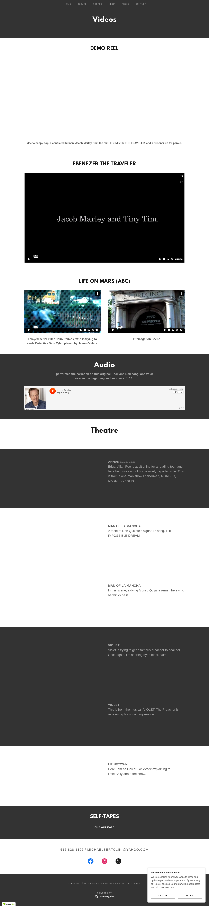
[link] (91, 862)
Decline (163, 896)
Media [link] (112, 4)
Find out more (104, 827)
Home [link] (68, 4)
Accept (190, 896)
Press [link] (125, 4)
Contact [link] (141, 4)
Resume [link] (82, 4)
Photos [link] (97, 4)
